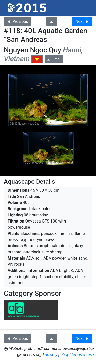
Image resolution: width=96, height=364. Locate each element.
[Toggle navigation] (81, 8)
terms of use (83, 354)
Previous (17, 21)
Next (82, 21)
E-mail (54, 59)
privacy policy (57, 354)
